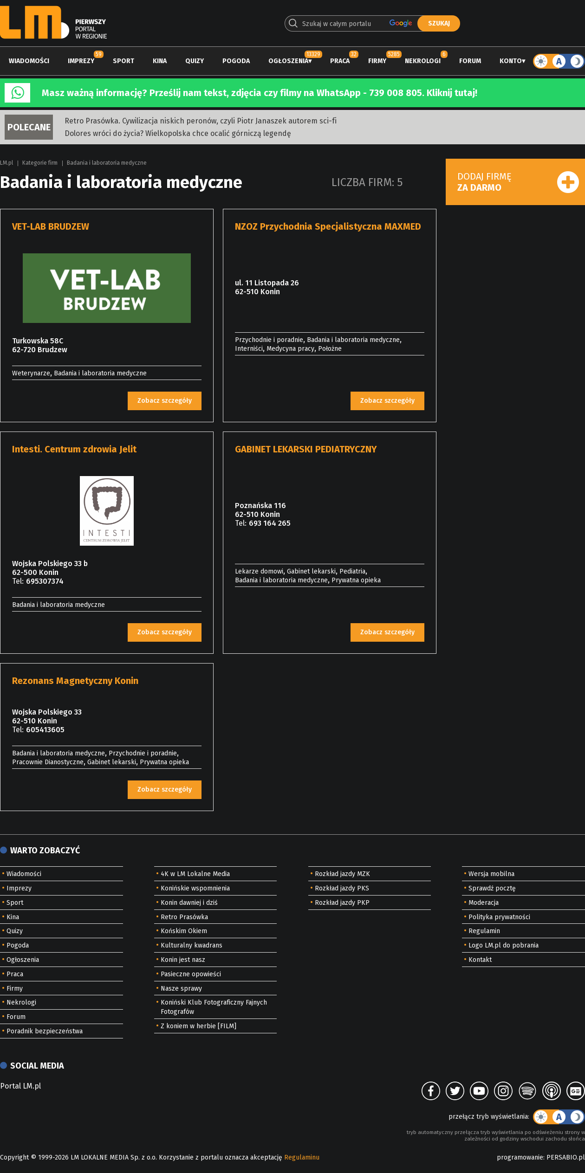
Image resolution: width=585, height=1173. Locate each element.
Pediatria (352, 571)
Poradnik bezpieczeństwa (44, 1031)
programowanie (520, 1157)
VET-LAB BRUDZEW (50, 226)
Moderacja (483, 903)
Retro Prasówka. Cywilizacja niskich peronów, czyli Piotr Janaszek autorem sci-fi (201, 120)
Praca (340, 61)
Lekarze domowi (259, 571)
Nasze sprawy (181, 989)
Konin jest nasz (183, 960)
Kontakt (480, 960)
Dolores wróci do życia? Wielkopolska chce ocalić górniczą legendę (178, 133)
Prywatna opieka (356, 580)
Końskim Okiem (184, 931)
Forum (470, 61)
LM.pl (6, 163)
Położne (330, 349)
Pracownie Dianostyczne (48, 762)
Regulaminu (301, 1157)
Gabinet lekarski (311, 571)
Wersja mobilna (491, 874)
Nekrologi (423, 61)
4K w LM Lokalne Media (195, 874)
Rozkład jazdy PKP (342, 903)
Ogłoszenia (288, 61)
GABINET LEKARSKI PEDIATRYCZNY (306, 449)
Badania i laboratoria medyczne (107, 163)
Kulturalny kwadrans (191, 945)
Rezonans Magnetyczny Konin (75, 680)
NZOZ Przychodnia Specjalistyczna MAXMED (328, 226)
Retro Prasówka (184, 917)
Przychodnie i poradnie (269, 340)
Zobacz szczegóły (164, 401)
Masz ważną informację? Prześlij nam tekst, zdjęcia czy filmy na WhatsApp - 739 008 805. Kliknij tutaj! (259, 92)
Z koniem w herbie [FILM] (198, 1026)
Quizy (194, 61)
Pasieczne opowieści (191, 974)
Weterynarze (31, 373)
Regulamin (484, 931)
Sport (123, 61)
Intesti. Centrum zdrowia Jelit (74, 449)
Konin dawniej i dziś (189, 903)
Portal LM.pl (20, 1086)
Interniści (249, 349)
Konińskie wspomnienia (195, 888)
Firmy (377, 61)
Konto (511, 61)
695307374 (45, 581)
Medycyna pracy (290, 349)
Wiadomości (29, 61)
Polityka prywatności (499, 917)
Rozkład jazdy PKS (342, 888)
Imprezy (81, 61)
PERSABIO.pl (565, 1157)
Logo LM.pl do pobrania (503, 945)
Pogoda (236, 61)
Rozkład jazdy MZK (342, 874)
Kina (160, 61)
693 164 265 (270, 523)
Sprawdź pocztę (492, 888)
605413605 (45, 729)
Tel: (18, 581)
